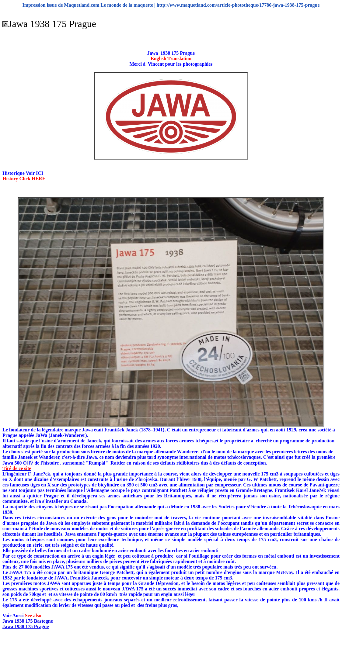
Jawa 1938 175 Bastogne (27, 621)
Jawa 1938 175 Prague (25, 626)
